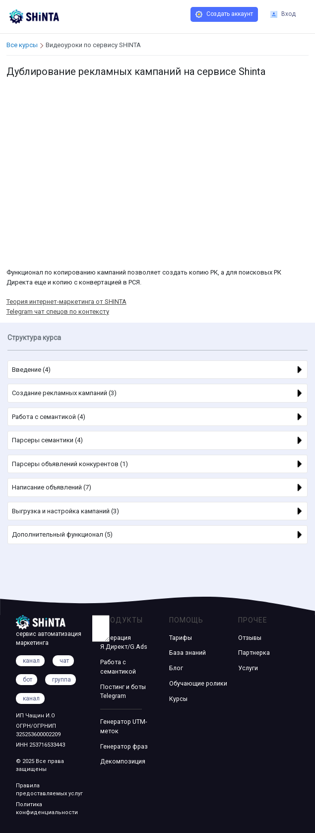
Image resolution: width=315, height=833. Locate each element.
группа (61, 679)
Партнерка (254, 652)
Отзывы (249, 637)
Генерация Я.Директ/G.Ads (123, 642)
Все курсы (22, 45)
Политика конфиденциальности (47, 808)
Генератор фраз (124, 746)
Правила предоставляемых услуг (49, 789)
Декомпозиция (122, 761)
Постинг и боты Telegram (123, 691)
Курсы (178, 698)
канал (31, 698)
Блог (176, 668)
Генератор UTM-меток (123, 726)
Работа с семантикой (118, 666)
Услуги (248, 668)
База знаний (187, 652)
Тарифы (180, 637)
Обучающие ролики (198, 683)
